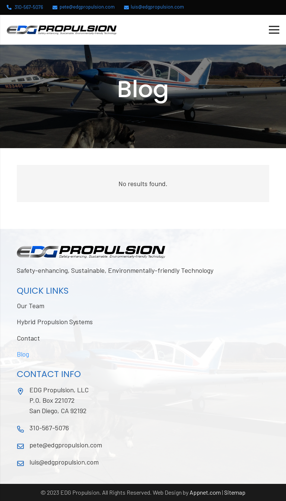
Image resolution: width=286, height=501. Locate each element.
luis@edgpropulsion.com (64, 462)
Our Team (30, 305)
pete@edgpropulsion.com (65, 445)
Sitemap (234, 492)
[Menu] (274, 29)
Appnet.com (205, 492)
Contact (28, 338)
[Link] (62, 30)
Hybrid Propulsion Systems (55, 321)
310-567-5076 (49, 428)
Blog (23, 354)
